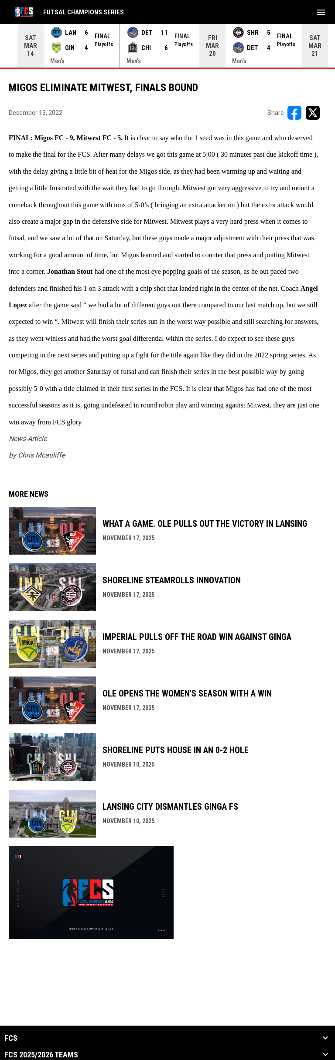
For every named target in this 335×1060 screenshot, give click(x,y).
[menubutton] (321, 12)
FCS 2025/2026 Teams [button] (41, 1055)
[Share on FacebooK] (294, 113)
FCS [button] (10, 1038)
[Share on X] (313, 113)
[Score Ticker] (167, 45)
